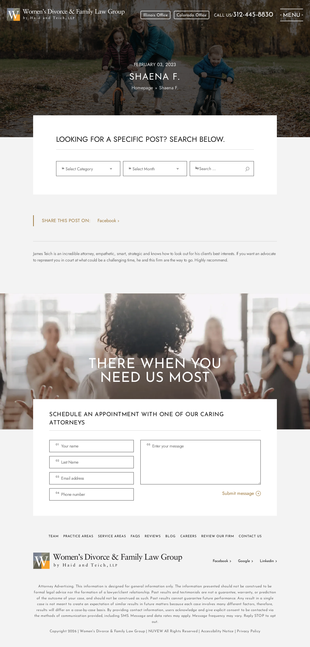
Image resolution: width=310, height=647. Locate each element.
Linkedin (267, 561)
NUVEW (155, 631)
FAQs (135, 536)
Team (54, 536)
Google (244, 561)
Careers (188, 536)
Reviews (153, 536)
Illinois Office (155, 15)
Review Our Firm (217, 536)
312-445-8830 (253, 15)
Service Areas (112, 536)
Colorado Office (192, 15)
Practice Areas (78, 536)
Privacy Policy (248, 631)
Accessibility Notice (218, 631)
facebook (107, 220)
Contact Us (250, 536)
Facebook (220, 561)
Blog (170, 536)
